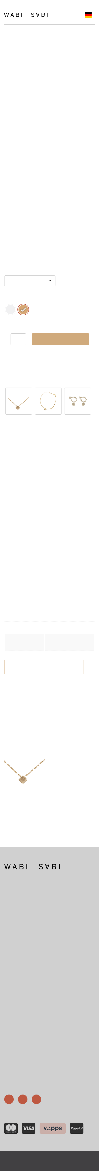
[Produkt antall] (18, 339)
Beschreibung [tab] (22, 451)
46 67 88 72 (13, 967)
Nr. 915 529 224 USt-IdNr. (22, 1016)
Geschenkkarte (19, 1059)
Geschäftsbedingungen (25, 1066)
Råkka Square (79, 711)
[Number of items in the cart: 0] (72, 15)
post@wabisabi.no (17, 981)
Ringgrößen (16, 1053)
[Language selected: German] (88, 15)
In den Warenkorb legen (60, 339)
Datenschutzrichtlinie (68, 1157)
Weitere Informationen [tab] (30, 462)
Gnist (66, 1164)
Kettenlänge (15, 270)
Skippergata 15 (15, 996)
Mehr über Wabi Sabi (19, 931)
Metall (10, 298)
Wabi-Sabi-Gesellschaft (25, 1047)
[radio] (10, 309)
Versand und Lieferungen (59, 667)
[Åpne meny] (61, 15)
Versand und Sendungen (26, 1072)
